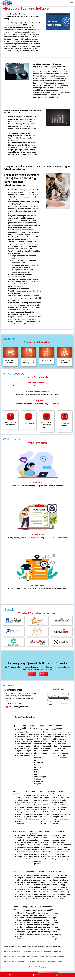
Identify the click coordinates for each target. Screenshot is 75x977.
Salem (19, 922)
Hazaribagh (64, 805)
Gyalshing (64, 880)
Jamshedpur (65, 798)
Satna (36, 852)
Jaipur (54, 875)
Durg (27, 800)
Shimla (54, 798)
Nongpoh (64, 840)
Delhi (24, 726)
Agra (19, 751)
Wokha (28, 892)
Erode (19, 927)
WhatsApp (61, 975)
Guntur (63, 737)
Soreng (63, 896)
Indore (36, 838)
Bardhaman (56, 922)
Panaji (45, 795)
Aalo (19, 814)
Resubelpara (65, 849)
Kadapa (63, 748)
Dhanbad (64, 800)
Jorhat (37, 800)
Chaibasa (64, 816)
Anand (45, 751)
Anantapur (64, 753)
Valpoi (45, 819)
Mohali (45, 887)
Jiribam (54, 854)
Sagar (36, 849)
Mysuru (20, 838)
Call (11, 975)
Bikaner (54, 885)
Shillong (63, 835)
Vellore (20, 929)
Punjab (45, 899)
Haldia (54, 932)
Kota (53, 882)
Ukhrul (53, 847)
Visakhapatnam (66, 732)
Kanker (28, 816)
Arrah (53, 748)
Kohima (29, 875)
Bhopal (37, 840)
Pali (52, 896)
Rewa (36, 856)
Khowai (37, 925)
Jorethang (64, 892)
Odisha (37, 899)
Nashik (45, 842)
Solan (53, 805)
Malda (54, 925)
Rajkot (45, 739)
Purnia (53, 741)
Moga (45, 894)
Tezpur (37, 807)
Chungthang (65, 894)
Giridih (62, 809)
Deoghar (63, 807)
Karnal (36, 774)
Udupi (19, 856)
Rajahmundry (65, 746)
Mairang (63, 847)
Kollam (28, 842)
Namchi (63, 878)
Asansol (54, 915)
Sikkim (62, 899)
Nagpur (46, 840)
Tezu (19, 816)
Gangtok (63, 875)
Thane (45, 845)
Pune (45, 838)
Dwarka (29, 741)
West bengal (54, 937)
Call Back (32, 674)
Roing (19, 812)
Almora (46, 929)
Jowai (62, 842)
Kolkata (54, 913)
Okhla (28, 732)
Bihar (53, 753)
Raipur (28, 795)
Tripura (37, 934)
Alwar (53, 889)
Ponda (45, 809)
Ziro (18, 805)
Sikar (53, 894)
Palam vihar (36, 735)
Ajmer (53, 887)
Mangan (63, 882)
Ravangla (64, 889)
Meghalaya (64, 859)
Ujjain (36, 847)
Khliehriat (64, 852)
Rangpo (63, 885)
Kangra (54, 819)
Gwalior (37, 845)
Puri (35, 889)
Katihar (54, 746)
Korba (28, 805)
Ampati (63, 854)
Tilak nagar (28, 749)
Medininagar (65, 814)
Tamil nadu (19, 937)
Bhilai (28, 802)
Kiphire (28, 896)
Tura (62, 838)
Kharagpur (55, 927)
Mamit (19, 887)
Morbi (45, 753)
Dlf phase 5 (36, 753)
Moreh (54, 856)
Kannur (28, 852)
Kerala (28, 859)
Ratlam (37, 854)
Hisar (36, 769)
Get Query (43, 674)
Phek (27, 889)
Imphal (54, 835)
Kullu (53, 809)
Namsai (20, 819)
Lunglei (20, 878)
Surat (45, 732)
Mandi (53, 807)
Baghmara (64, 856)
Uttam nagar (28, 745)
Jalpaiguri (55, 929)
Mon (27, 885)
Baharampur (56, 934)
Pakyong (63, 887)
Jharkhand (64, 819)
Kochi (28, 838)
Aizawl (19, 875)
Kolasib (20, 885)
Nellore (63, 739)
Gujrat (45, 729)
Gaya (53, 732)
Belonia (37, 922)
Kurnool (63, 744)
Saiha (19, 892)
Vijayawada (65, 734)
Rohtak (37, 772)
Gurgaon (34, 726)
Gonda (20, 739)
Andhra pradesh (63, 756)
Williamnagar (65, 845)
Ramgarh (64, 812)
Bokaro (63, 802)
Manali (54, 800)
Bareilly (20, 753)
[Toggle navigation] (71, 3)
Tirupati (63, 741)
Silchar (37, 802)
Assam (37, 819)
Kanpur (20, 748)
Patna (53, 729)
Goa (44, 824)
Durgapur (55, 920)
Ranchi (63, 795)
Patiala (46, 882)
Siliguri (54, 918)
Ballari (19, 849)
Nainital (46, 922)
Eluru (62, 751)
